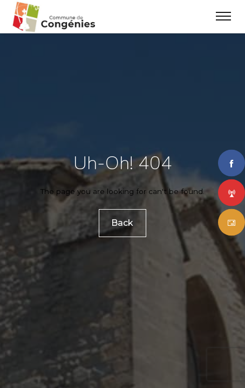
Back (123, 223)
